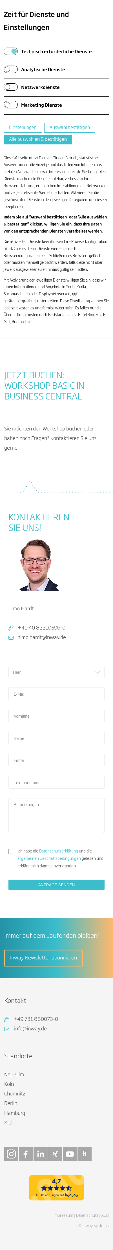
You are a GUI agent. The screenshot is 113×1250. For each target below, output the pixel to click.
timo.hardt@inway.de (42, 637)
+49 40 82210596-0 (41, 628)
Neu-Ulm (14, 1074)
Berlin (10, 1103)
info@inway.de (30, 1029)
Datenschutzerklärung (58, 851)
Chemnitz (14, 1094)
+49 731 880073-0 (36, 1019)
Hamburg (14, 1113)
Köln (9, 1084)
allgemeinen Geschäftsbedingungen (49, 859)
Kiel (8, 1123)
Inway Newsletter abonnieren (43, 958)
